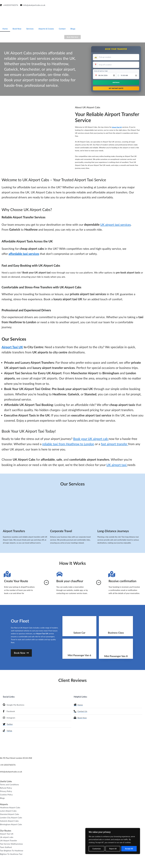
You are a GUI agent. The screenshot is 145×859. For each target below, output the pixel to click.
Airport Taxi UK (117, 128)
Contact (63, 29)
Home (5, 29)
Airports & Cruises (47, 29)
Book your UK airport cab (91, 440)
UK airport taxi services (115, 225)
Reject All (113, 849)
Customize (96, 849)
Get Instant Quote (116, 89)
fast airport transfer (114, 445)
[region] (112, 841)
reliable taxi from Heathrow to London (68, 445)
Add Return (116, 82)
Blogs (74, 29)
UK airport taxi (116, 466)
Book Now (17, 29)
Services (30, 29)
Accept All (129, 849)
